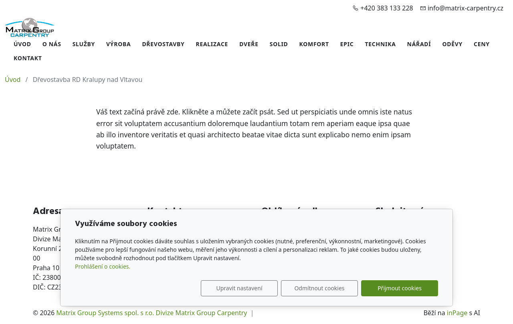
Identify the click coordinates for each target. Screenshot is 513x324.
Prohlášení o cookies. (102, 266)
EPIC (347, 44)
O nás (51, 44)
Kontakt (28, 58)
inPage (457, 312)
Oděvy (452, 44)
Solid (279, 44)
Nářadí (419, 44)
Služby (84, 44)
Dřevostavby (163, 44)
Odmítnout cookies (319, 288)
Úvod (22, 44)
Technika (380, 44)
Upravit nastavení (239, 288)
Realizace (212, 44)
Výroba (118, 44)
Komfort (314, 44)
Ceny (482, 44)
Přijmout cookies (400, 288)
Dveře (249, 44)
